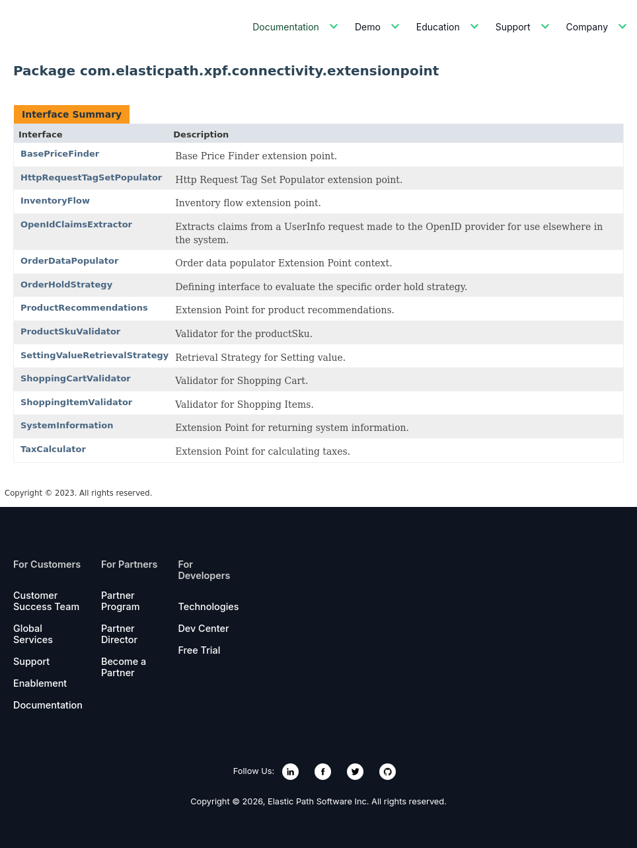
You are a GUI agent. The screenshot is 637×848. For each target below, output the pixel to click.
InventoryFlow (55, 201)
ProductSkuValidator (70, 331)
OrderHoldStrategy (66, 284)
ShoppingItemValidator (76, 402)
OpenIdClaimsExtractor (76, 224)
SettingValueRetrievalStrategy (94, 355)
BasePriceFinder (59, 154)
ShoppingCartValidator (75, 378)
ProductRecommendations (84, 308)
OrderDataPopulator (69, 261)
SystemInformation (66, 425)
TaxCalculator (53, 449)
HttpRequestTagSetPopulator (91, 177)
